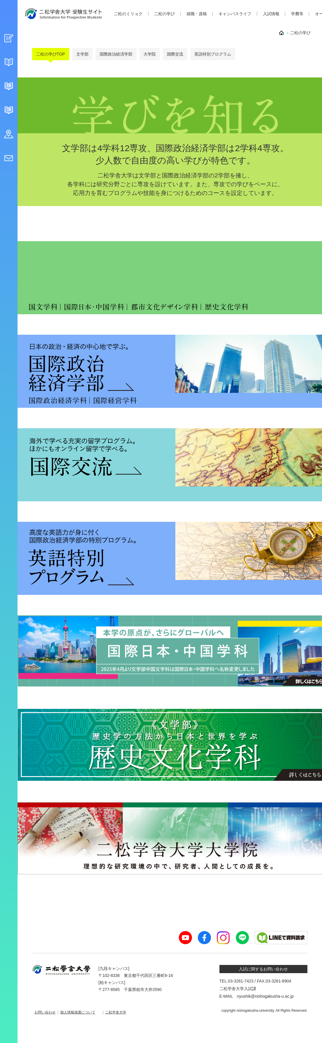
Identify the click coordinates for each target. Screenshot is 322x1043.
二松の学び (164, 13)
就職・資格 (196, 13)
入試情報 (271, 13)
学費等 (297, 13)
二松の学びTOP (50, 54)
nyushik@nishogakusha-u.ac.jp (265, 996)
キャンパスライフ (235, 13)
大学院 (149, 54)
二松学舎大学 (127, 1011)
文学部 (82, 54)
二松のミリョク (128, 13)
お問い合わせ (46, 1011)
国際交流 (175, 54)
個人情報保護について (84, 1011)
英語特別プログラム (212, 54)
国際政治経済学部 (116, 54)
